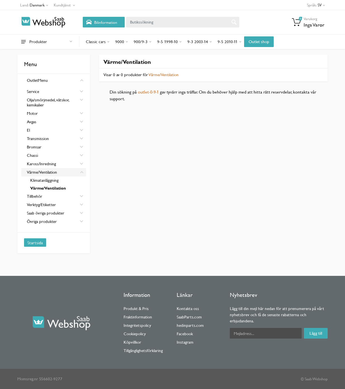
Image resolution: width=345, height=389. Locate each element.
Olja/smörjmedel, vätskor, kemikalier (55, 102)
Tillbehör (55, 196)
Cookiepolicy (135, 333)
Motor (55, 113)
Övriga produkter (55, 221)
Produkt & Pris (136, 308)
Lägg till (315, 333)
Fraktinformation (138, 317)
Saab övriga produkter (55, 213)
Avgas (55, 121)
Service (55, 91)
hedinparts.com (190, 325)
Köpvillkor (132, 342)
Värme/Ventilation (55, 172)
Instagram (185, 342)
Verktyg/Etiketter (55, 204)
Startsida (35, 242)
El (55, 130)
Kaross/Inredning (55, 163)
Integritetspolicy (137, 325)
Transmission (55, 138)
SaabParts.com (189, 317)
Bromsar (55, 147)
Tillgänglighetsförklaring (143, 350)
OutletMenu (55, 80)
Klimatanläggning (44, 180)
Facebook (185, 333)
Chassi (55, 155)
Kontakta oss (188, 308)
